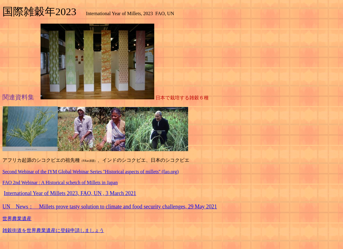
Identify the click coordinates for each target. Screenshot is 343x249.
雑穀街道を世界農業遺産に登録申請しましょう (53, 230)
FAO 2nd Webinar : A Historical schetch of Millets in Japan (60, 182)
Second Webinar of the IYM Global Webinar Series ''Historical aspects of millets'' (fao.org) (90, 171)
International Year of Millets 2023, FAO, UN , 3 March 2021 (70, 193)
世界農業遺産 (16, 218)
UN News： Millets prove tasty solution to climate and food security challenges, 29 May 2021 (109, 207)
